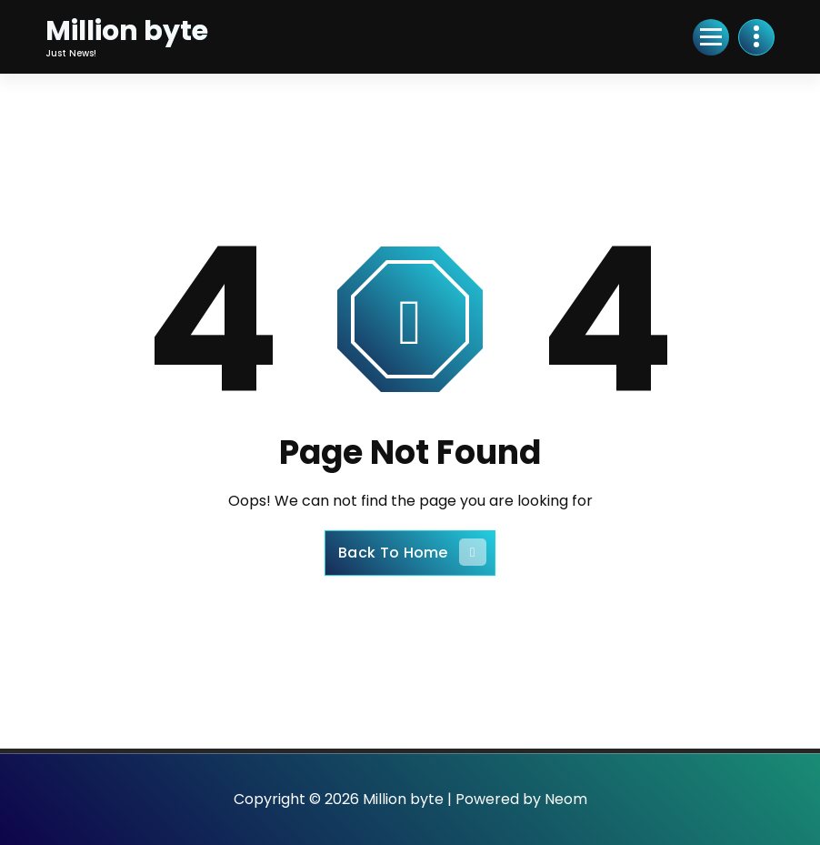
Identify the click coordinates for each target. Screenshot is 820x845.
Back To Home (412, 552)
